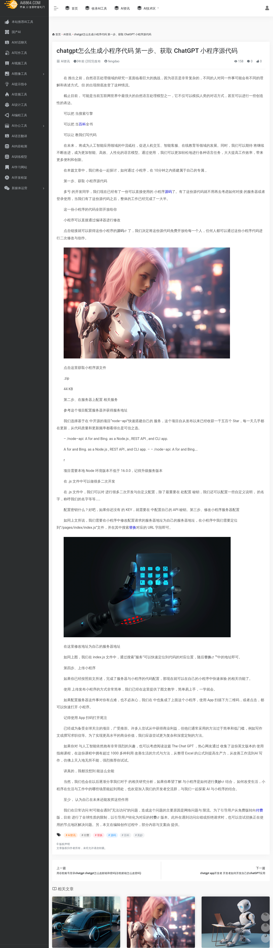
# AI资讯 (71, 835)
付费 (259, 810)
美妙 (218, 782)
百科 (82, 124)
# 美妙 (139, 835)
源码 (168, 192)
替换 (132, 527)
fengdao (112, 61)
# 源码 (112, 835)
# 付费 (85, 835)
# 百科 (125, 835)
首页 (58, 34)
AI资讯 (67, 34)
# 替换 (98, 835)
